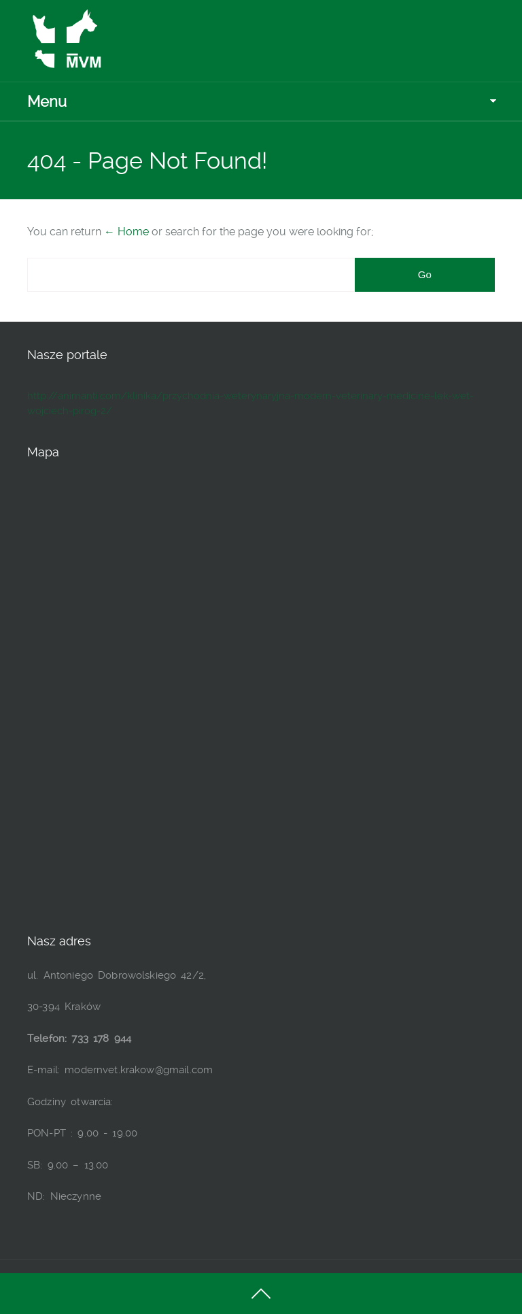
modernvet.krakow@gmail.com (139, 1070)
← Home (126, 231)
